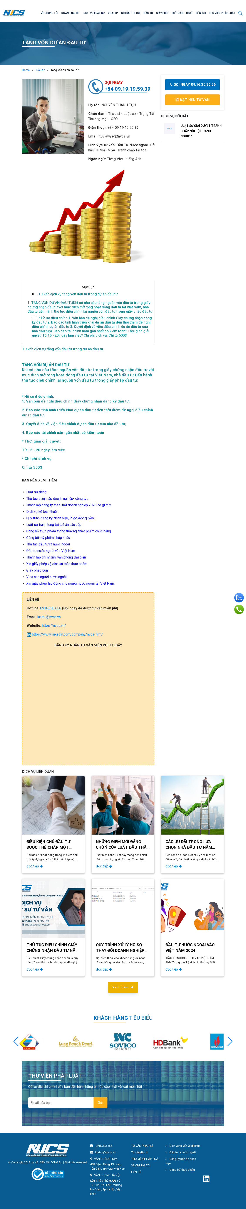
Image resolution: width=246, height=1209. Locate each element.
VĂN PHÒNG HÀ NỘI (107, 1175)
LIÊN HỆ (136, 1172)
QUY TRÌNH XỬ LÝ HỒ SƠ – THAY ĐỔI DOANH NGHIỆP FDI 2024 (121, 950)
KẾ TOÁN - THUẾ (182, 13)
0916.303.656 (50, 608)
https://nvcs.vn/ (54, 626)
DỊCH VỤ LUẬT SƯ (94, 13)
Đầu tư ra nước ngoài (181, 1152)
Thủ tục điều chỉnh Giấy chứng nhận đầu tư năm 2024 (53, 950)
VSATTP (113, 13)
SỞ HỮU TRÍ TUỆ (131, 13)
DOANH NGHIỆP (70, 13)
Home (26, 70)
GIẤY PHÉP (162, 13)
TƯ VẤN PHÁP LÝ (142, 1145)
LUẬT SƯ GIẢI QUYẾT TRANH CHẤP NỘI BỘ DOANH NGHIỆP (201, 131)
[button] (230, 1041)
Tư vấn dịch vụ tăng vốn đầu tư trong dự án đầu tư (75, 294)
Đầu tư (40, 70)
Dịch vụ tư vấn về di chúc (183, 1145)
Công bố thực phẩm (180, 1169)
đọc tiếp (35, 866)
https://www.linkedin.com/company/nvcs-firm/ (65, 634)
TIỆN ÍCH (201, 13)
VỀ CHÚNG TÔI (49, 13)
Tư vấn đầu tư (140, 1152)
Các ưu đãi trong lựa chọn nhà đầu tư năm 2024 (189, 847)
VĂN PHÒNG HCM (105, 1158)
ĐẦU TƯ (148, 13)
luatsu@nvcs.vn (49, 617)
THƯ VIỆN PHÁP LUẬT (222, 13)
